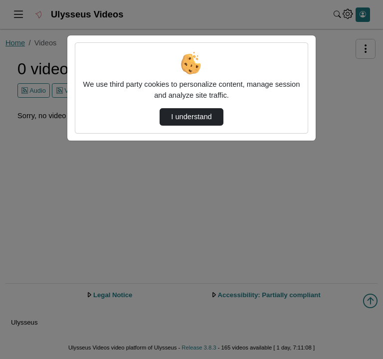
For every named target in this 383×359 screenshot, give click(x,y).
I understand (191, 117)
